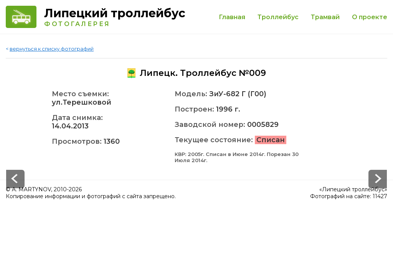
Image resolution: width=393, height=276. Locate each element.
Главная (232, 17)
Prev (377, 179)
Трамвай (325, 17)
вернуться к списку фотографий (52, 49)
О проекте (369, 17)
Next (15, 179)
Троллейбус (278, 17)
